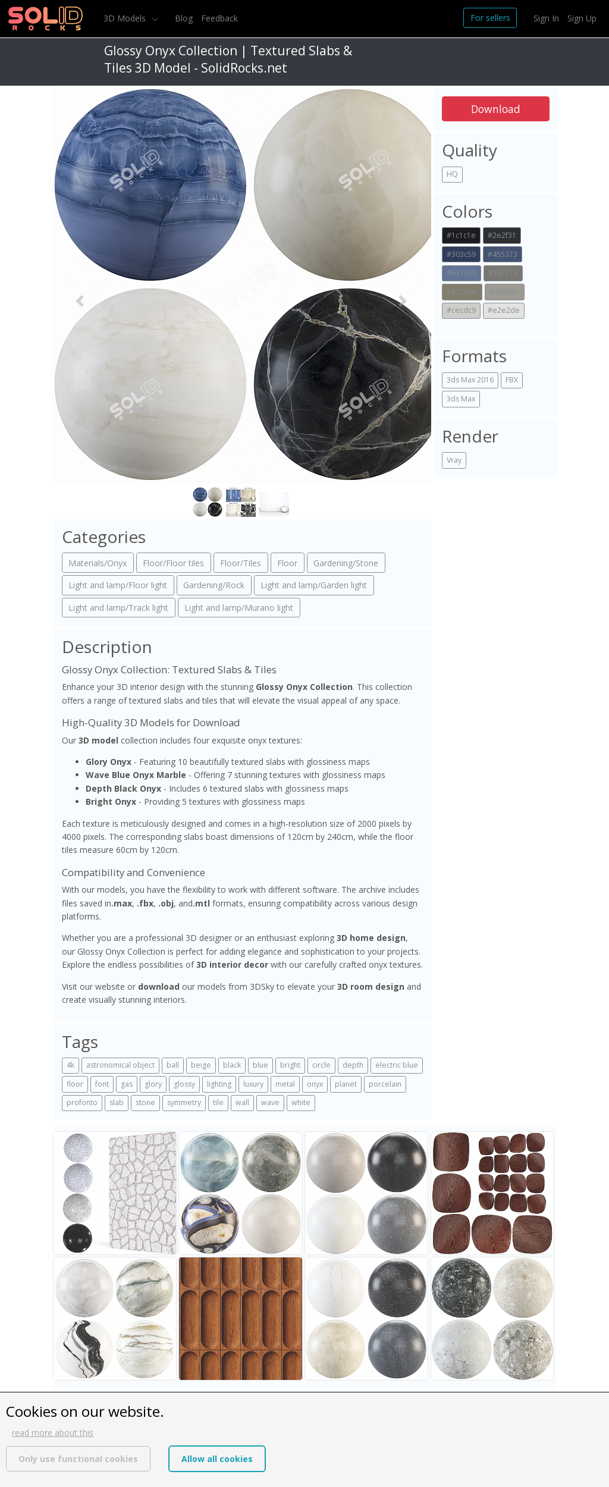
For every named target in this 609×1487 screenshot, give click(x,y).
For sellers (490, 17)
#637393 (461, 273)
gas (127, 1084)
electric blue (396, 1065)
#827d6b (462, 292)
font (102, 1084)
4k (70, 1065)
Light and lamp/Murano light (238, 607)
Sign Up (582, 18)
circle (321, 1065)
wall (242, 1102)
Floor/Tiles (240, 563)
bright (290, 1065)
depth (353, 1065)
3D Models (125, 18)
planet (346, 1084)
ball (173, 1065)
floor (75, 1084)
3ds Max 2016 (470, 380)
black (232, 1065)
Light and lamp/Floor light (117, 585)
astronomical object (120, 1065)
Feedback (219, 18)
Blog (184, 18)
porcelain (385, 1084)
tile (218, 1102)
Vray (454, 460)
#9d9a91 (504, 292)
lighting (219, 1084)
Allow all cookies (217, 1458)
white (300, 1102)
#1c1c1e (461, 235)
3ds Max (461, 399)
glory (153, 1084)
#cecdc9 (461, 310)
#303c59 (461, 254)
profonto (82, 1102)
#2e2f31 (502, 235)
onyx (315, 1084)
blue (260, 1065)
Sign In (546, 18)
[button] (79, 301)
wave (270, 1102)
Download (495, 109)
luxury (253, 1084)
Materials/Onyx (97, 563)
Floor (287, 563)
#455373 (502, 254)
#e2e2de (504, 310)
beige (201, 1065)
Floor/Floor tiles (173, 563)
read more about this (52, 1432)
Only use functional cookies (78, 1458)
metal (285, 1084)
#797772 (503, 273)
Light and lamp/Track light (118, 607)
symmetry (184, 1102)
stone (145, 1102)
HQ (452, 174)
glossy (184, 1084)
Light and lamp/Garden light (313, 585)
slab (116, 1102)
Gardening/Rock (213, 585)
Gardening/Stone (345, 563)
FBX (512, 380)
